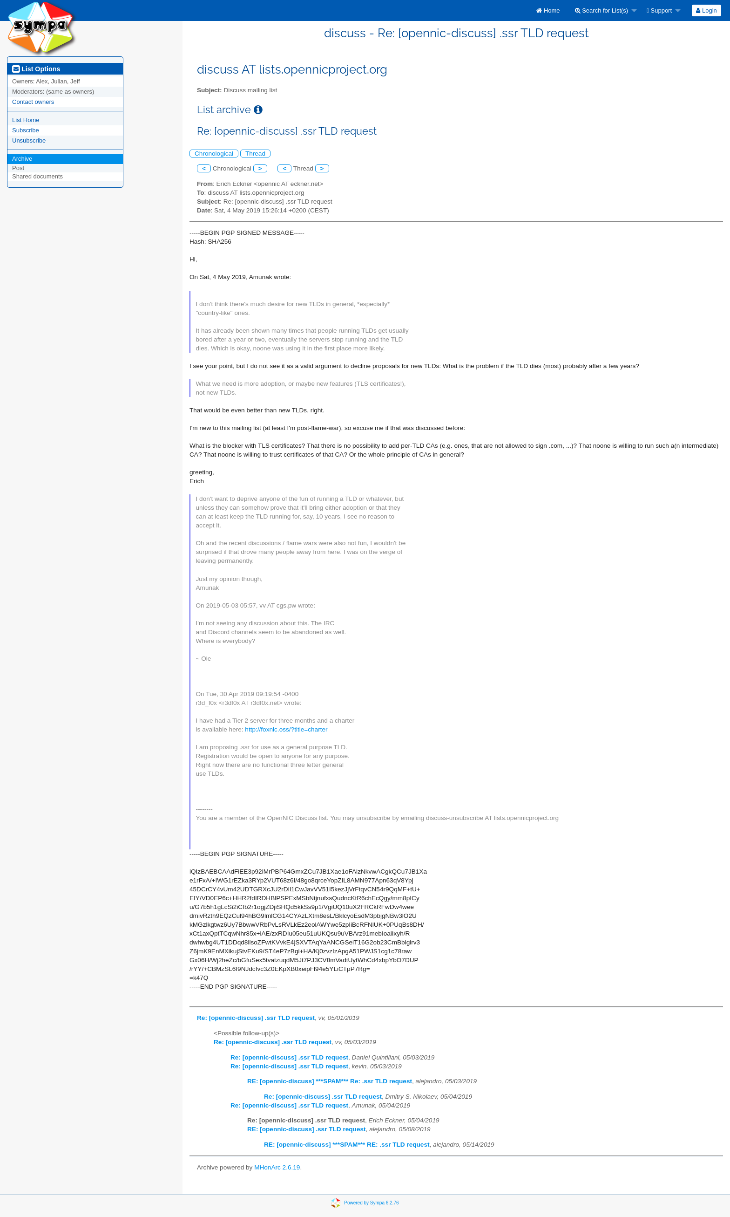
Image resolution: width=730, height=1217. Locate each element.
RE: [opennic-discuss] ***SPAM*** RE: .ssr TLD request (347, 1144)
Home (548, 10)
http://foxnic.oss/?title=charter (286, 729)
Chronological (214, 153)
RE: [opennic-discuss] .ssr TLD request (306, 1129)
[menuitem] (548, 10)
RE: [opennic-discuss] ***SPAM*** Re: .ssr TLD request (329, 1081)
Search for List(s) (602, 10)
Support (659, 10)
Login (706, 10)
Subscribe (25, 130)
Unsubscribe (29, 140)
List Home (26, 119)
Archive (22, 158)
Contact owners (33, 101)
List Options (36, 69)
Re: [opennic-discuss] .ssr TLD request (256, 1017)
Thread (255, 153)
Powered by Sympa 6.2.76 (371, 1202)
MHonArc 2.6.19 (277, 1167)
